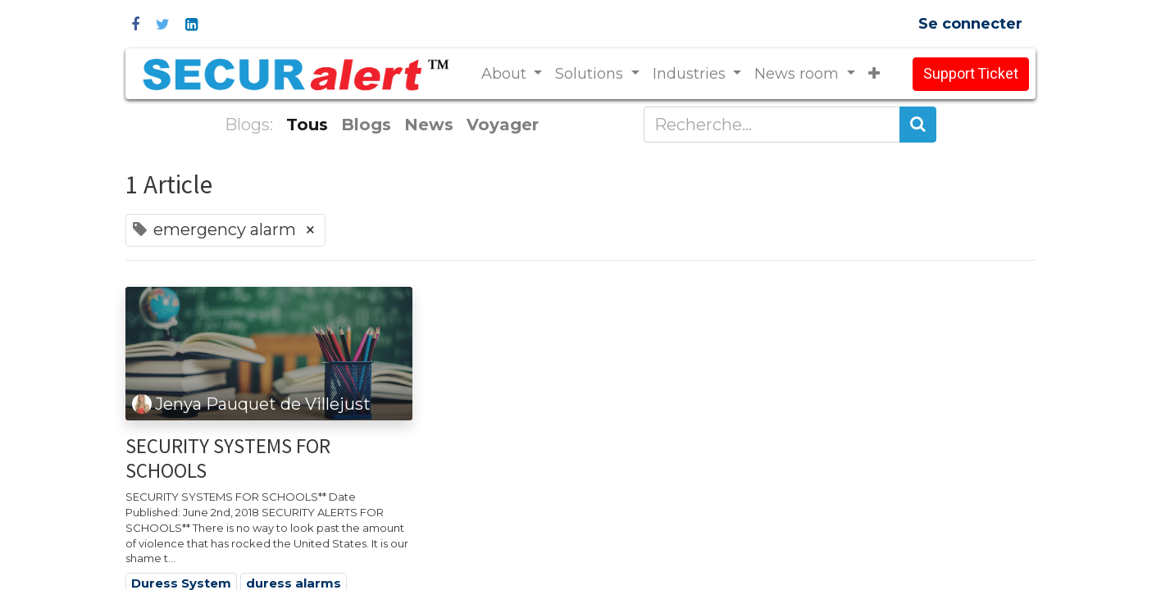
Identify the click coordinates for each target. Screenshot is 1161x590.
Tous (307, 124)
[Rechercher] (917, 125)
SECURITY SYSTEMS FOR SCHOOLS (227, 458)
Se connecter (970, 24)
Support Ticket (970, 74)
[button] (874, 74)
